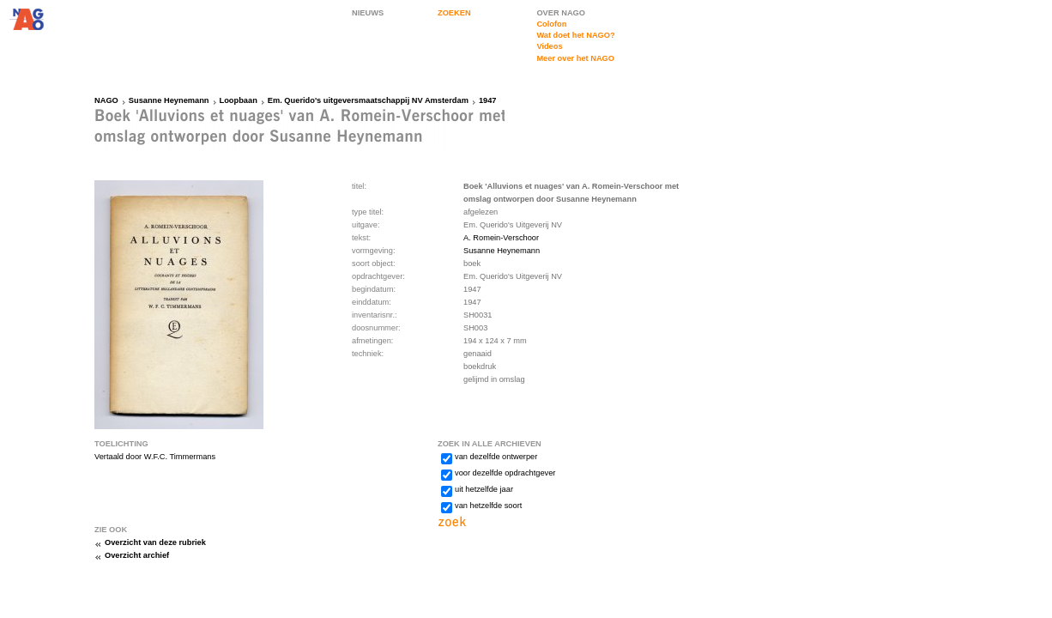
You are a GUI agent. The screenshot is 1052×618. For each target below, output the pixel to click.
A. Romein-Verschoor (501, 237)
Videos (549, 46)
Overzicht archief (137, 555)
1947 (488, 100)
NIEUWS (368, 13)
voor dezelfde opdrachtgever (505, 473)
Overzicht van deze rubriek (155, 542)
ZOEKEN (454, 13)
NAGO (106, 100)
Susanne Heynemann (169, 100)
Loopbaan (238, 100)
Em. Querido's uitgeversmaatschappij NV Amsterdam (368, 100)
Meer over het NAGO (575, 58)
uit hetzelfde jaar (484, 489)
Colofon (551, 24)
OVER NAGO (560, 13)
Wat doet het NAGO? (575, 35)
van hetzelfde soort (488, 505)
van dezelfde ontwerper (496, 456)
